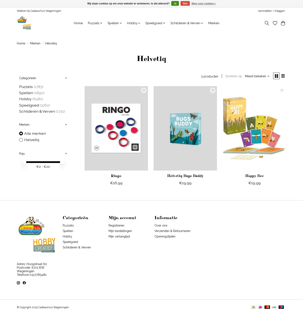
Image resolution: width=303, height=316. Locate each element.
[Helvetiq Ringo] (116, 129)
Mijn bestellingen (120, 231)
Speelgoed (29, 105)
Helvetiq (31, 139)
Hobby (25, 99)
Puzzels (26, 86)
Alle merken (35, 133)
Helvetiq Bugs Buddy (185, 177)
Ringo (116, 177)
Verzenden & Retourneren (172, 231)
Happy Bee (254, 177)
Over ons (160, 226)
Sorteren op (232, 76)
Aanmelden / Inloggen (271, 10)
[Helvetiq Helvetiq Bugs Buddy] (185, 129)
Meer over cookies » (204, 3)
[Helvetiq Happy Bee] (254, 129)
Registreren (116, 226)
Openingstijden (164, 237)
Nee (185, 3)
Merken (213, 23)
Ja (175, 3)
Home (78, 23)
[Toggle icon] (267, 23)
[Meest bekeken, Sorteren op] (255, 76)
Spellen (26, 93)
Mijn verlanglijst (119, 237)
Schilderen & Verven (37, 111)
